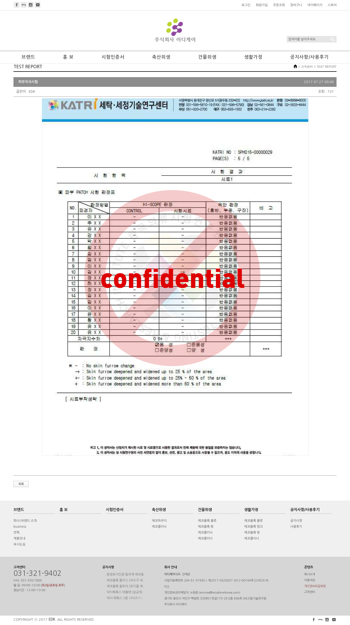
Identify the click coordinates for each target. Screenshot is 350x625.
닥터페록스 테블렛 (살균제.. (125, 592)
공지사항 (296, 520)
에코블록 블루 (207, 520)
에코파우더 (159, 520)
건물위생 (207, 57)
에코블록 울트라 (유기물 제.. (126, 586)
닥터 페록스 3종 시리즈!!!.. (125, 598)
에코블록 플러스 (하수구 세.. (126, 580)
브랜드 (28, 57)
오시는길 (19, 544)
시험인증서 (113, 57)
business (19, 526)
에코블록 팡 (206, 526)
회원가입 (262, 5)
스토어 (332, 5)
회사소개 (309, 574)
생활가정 (253, 57)
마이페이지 (314, 5)
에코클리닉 (159, 526)
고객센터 (309, 592)
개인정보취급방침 (315, 586)
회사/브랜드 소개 (25, 520)
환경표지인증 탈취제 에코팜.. (126, 574)
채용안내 (19, 538)
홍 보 (68, 57)
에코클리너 (205, 538)
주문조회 (279, 5)
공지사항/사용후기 (309, 57)
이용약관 (309, 580)
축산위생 (161, 57)
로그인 (246, 5)
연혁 (16, 532)
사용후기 (296, 526)
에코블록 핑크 (253, 526)
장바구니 (296, 5)
